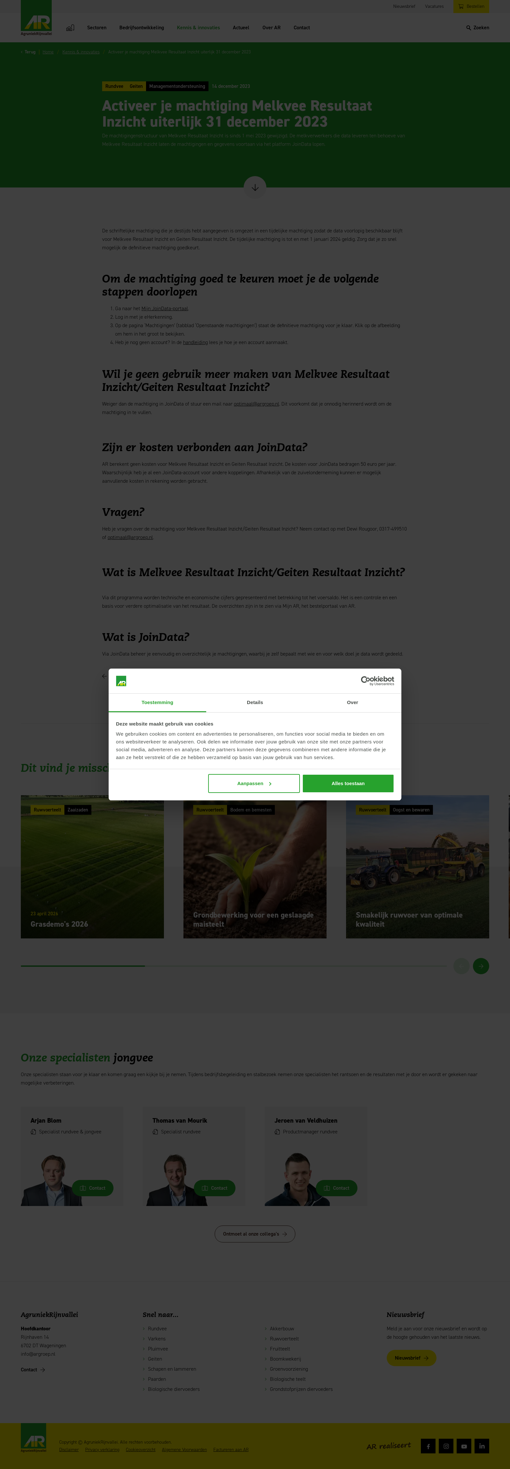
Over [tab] (352, 702)
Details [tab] (255, 702)
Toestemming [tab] (157, 702)
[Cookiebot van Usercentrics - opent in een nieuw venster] (365, 681)
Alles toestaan (348, 783)
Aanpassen (254, 783)
